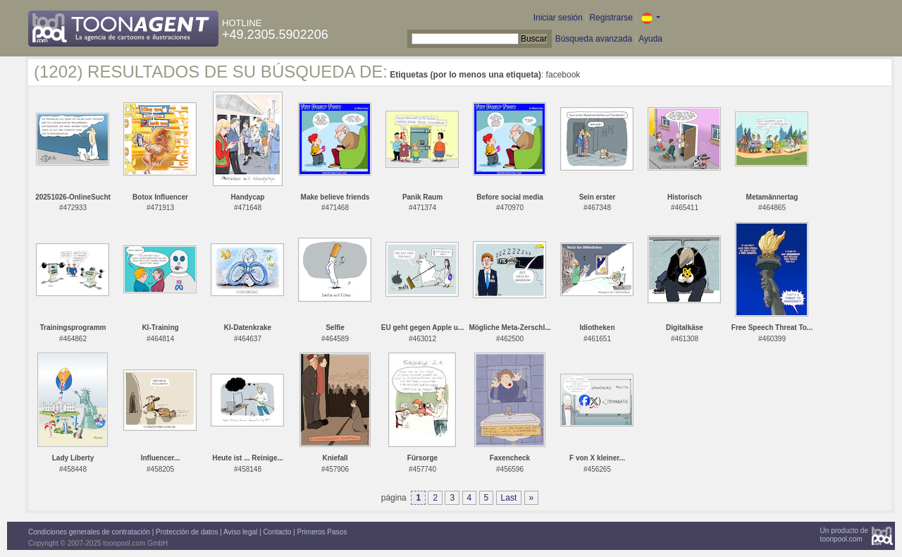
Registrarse (610, 18)
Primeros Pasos (322, 532)
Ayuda (650, 39)
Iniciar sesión (558, 18)
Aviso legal (240, 532)
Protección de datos (187, 532)
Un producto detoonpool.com (844, 535)
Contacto (277, 532)
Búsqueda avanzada (593, 39)
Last (509, 498)
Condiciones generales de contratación (89, 532)
